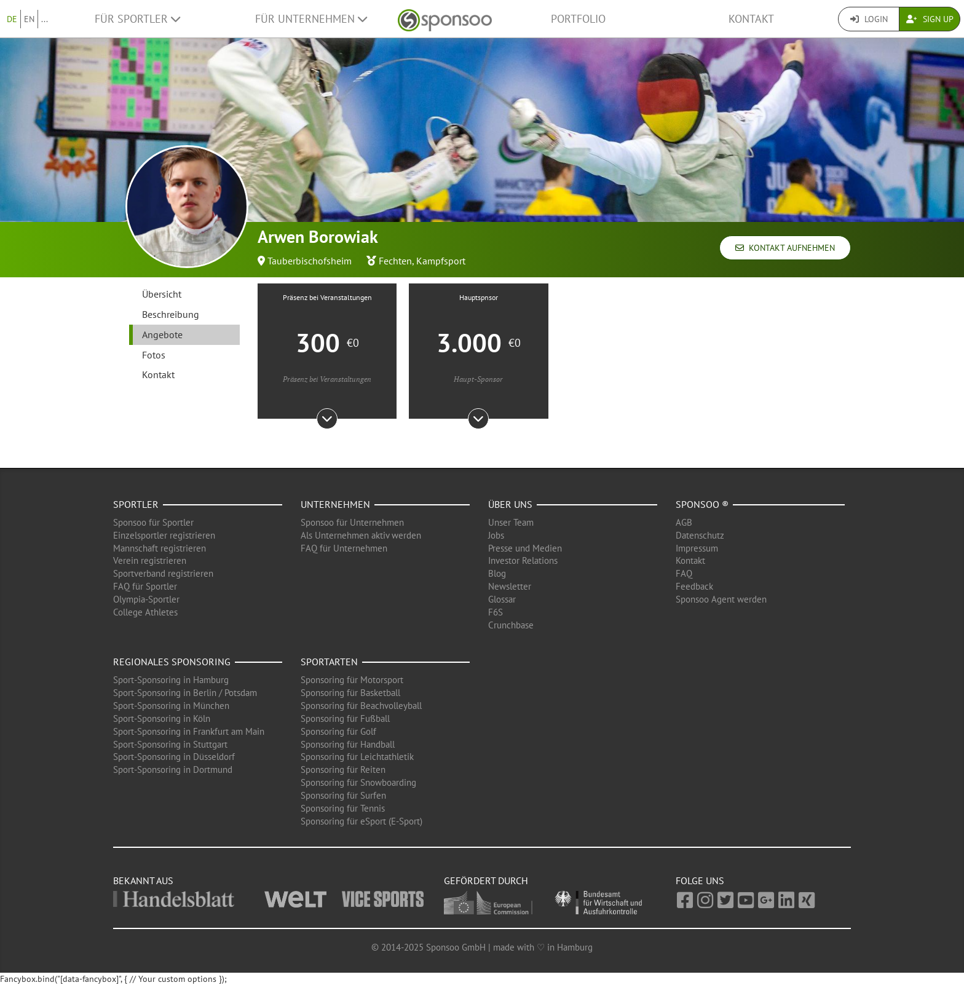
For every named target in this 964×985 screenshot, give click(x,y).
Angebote (162, 334)
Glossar (502, 599)
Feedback (694, 586)
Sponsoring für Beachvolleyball (361, 705)
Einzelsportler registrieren (164, 535)
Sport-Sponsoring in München (171, 705)
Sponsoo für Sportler (153, 522)
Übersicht (161, 294)
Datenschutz (700, 535)
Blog (497, 573)
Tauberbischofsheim (309, 261)
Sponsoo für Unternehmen (352, 522)
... (44, 19)
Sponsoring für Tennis (343, 808)
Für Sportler (137, 19)
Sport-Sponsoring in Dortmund (172, 769)
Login (869, 19)
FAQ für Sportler (145, 586)
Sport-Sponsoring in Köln (161, 718)
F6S (495, 612)
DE (12, 19)
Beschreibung (170, 314)
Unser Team (511, 522)
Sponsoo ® (702, 504)
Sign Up (930, 19)
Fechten (395, 261)
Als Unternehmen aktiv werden (361, 535)
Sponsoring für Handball (348, 744)
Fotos (153, 355)
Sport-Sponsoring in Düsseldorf (174, 756)
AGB (684, 522)
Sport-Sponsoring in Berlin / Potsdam (185, 692)
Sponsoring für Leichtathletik (357, 756)
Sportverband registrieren (163, 573)
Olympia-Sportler (146, 599)
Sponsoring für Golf (338, 731)
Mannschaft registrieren (159, 548)
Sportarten (329, 661)
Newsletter (509, 586)
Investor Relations (523, 560)
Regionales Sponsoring (172, 661)
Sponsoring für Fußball (345, 718)
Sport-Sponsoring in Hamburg (171, 680)
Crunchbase (511, 625)
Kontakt (751, 19)
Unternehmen (335, 504)
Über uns (510, 504)
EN (29, 19)
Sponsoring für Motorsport (352, 680)
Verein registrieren (149, 560)
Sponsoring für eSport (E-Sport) (361, 821)
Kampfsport (440, 261)
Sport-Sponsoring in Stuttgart (170, 744)
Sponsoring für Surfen (343, 795)
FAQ (684, 573)
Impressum (697, 548)
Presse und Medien (525, 548)
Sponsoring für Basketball (350, 692)
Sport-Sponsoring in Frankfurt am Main (188, 731)
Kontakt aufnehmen (785, 247)
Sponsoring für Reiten (343, 769)
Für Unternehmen (311, 19)
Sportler (136, 504)
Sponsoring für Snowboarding (358, 782)
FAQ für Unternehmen (344, 548)
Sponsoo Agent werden (721, 599)
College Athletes (145, 612)
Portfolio (578, 19)
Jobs (496, 535)
